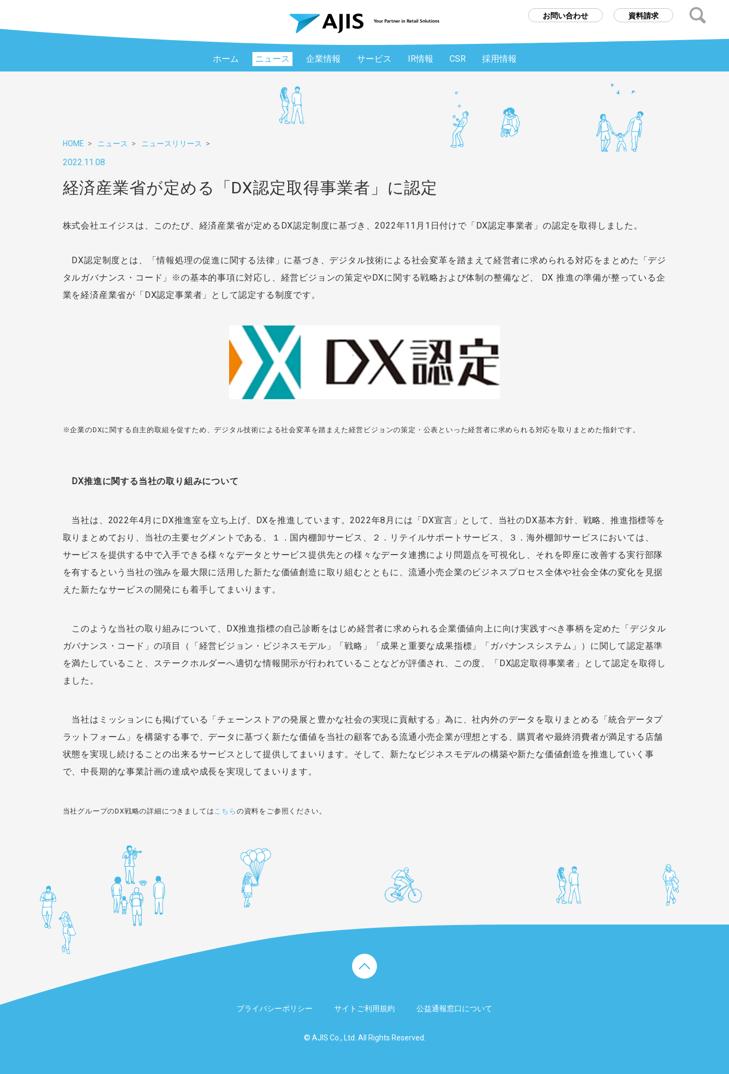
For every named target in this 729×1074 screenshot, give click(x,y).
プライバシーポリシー (275, 1008)
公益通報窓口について (454, 1008)
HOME (73, 143)
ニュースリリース (171, 143)
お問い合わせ (565, 15)
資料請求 (643, 15)
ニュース (112, 143)
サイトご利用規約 (364, 1008)
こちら (225, 811)
